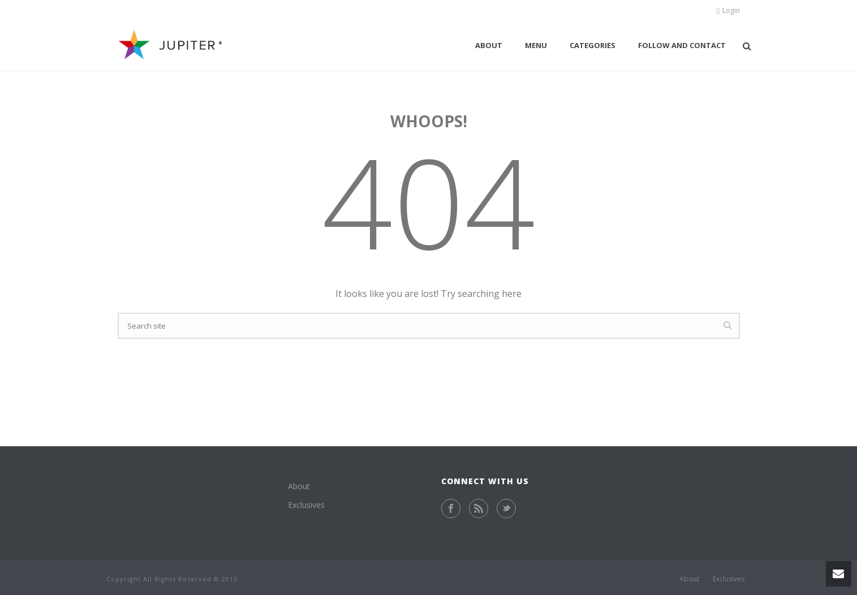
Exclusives (306, 504)
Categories (592, 45)
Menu (536, 45)
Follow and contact (682, 45)
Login (728, 10)
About (488, 45)
